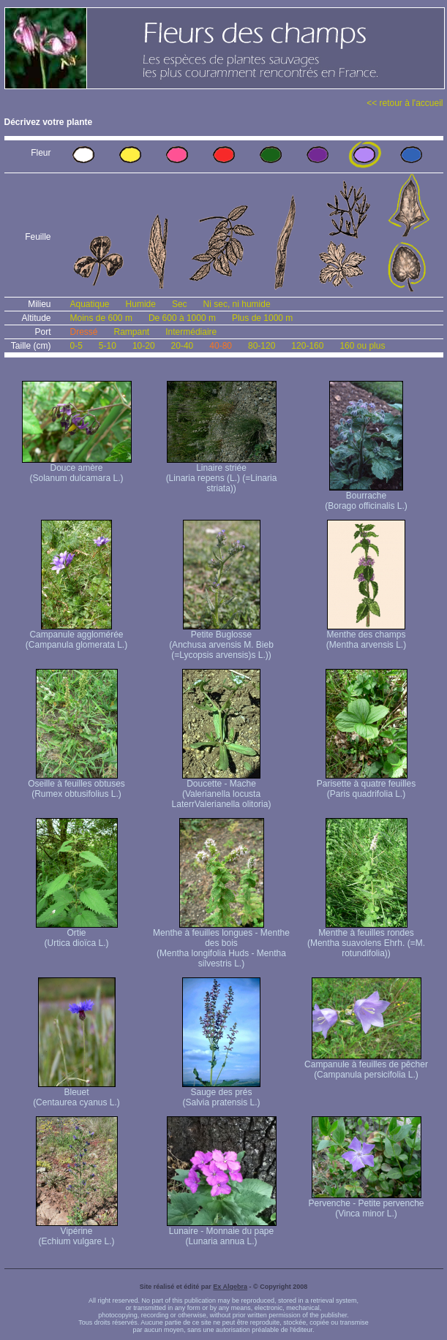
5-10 (107, 346)
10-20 (143, 346)
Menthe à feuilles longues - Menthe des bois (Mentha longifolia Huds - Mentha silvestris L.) (221, 944)
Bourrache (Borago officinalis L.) (366, 496)
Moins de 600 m (101, 318)
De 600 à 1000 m (182, 318)
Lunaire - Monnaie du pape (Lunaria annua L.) (222, 1232)
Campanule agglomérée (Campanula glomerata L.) (76, 635)
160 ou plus (362, 346)
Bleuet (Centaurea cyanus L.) (76, 1093)
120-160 (307, 346)
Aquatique (90, 304)
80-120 (261, 346)
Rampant (132, 332)
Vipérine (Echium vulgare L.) (77, 1232)
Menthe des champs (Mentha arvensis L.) (366, 635)
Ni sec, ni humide (237, 304)
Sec (179, 304)
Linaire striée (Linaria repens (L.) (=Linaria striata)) (221, 474)
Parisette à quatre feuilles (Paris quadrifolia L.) (366, 785)
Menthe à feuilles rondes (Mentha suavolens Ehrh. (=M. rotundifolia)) (366, 939)
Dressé (84, 332)
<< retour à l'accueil (405, 103)
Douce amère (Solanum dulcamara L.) (77, 469)
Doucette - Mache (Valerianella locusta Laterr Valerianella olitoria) (221, 790)
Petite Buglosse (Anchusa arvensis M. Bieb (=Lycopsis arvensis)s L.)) (221, 640)
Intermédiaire (191, 332)
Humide (141, 304)
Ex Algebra (230, 1286)
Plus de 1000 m (262, 318)
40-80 (220, 346)
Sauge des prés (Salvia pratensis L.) (221, 1093)
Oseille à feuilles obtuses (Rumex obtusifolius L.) (76, 785)
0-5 (76, 346)
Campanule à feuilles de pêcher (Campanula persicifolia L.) (366, 1065)
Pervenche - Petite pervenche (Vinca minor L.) (366, 1204)
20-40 (182, 346)
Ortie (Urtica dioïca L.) (77, 934)
